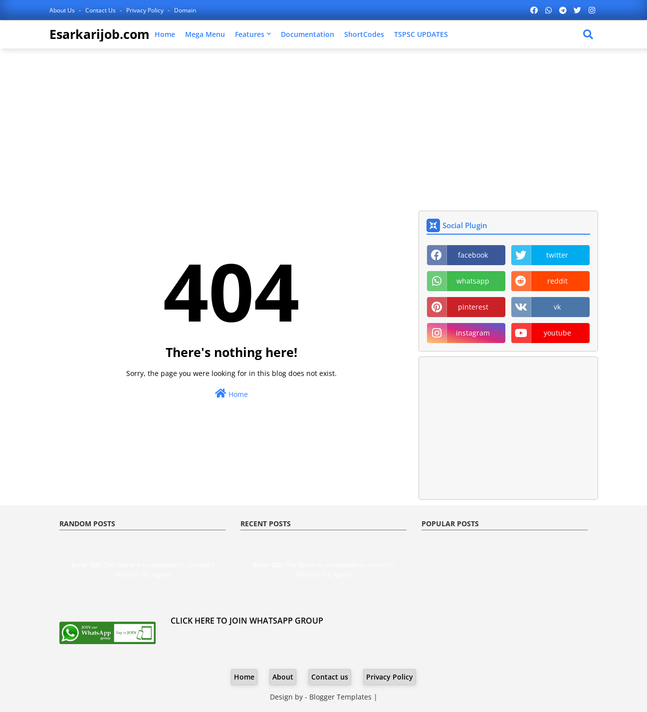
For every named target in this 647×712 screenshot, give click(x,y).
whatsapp (472, 281)
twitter (557, 255)
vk (557, 307)
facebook (473, 255)
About (282, 677)
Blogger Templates (340, 697)
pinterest (473, 307)
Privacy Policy (145, 10)
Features (249, 34)
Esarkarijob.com (99, 33)
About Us (62, 10)
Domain (185, 10)
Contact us (101, 10)
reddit (557, 281)
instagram (473, 333)
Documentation (307, 34)
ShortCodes (364, 34)
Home (165, 34)
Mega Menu (205, 34)
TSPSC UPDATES (421, 34)
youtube (557, 333)
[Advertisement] (323, 128)
